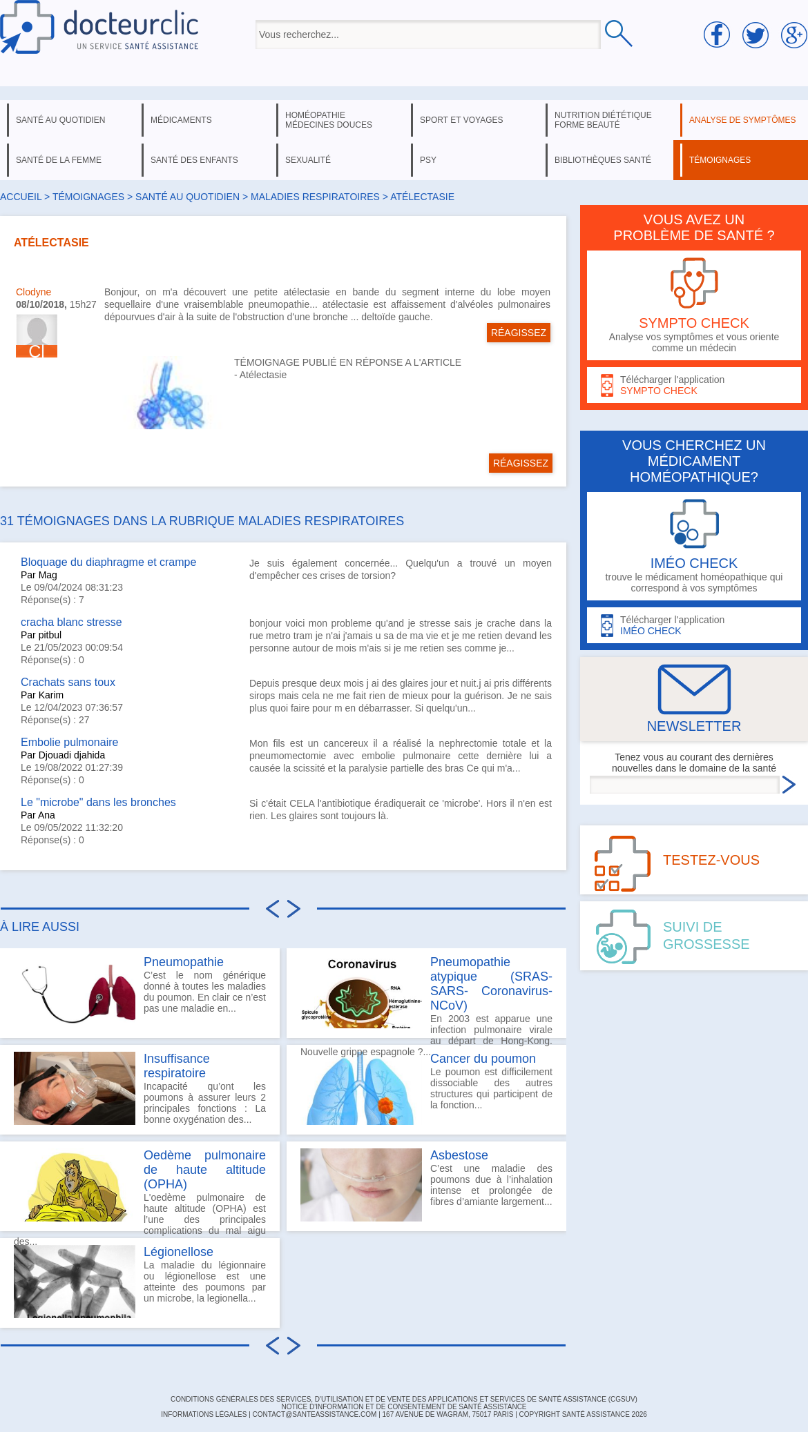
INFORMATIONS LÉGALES (204, 1414)
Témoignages (88, 196)
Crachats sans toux (68, 682)
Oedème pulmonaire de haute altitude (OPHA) (205, 1169)
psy (428, 160)
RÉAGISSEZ (518, 332)
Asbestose (459, 1155)
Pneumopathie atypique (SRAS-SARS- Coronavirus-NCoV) (491, 983)
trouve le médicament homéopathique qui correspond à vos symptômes (694, 546)
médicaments (181, 120)
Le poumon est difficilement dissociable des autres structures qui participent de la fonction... (426, 1088)
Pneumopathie (184, 962)
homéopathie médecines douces (328, 120)
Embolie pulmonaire (69, 742)
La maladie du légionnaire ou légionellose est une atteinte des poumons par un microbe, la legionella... (140, 1281)
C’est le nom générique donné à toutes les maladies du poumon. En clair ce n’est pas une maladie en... (140, 991)
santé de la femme (59, 160)
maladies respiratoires (315, 196)
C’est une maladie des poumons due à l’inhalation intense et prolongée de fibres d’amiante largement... (426, 1185)
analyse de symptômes (742, 120)
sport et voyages (461, 120)
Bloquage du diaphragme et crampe (108, 562)
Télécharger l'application (694, 385)
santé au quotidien (60, 120)
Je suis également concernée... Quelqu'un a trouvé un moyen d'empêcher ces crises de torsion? (400, 569)
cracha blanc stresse (71, 622)
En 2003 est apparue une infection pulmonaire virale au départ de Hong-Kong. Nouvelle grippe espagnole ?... (426, 996)
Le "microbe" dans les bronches (98, 802)
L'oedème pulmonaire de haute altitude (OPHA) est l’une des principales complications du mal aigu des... (140, 1189)
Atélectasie (263, 374)
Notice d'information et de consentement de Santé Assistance (403, 1407)
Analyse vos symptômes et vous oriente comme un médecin (694, 305)
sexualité (308, 160)
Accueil (20, 196)
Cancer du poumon (483, 1059)
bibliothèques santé (603, 160)
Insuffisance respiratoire (177, 1066)
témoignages (720, 160)
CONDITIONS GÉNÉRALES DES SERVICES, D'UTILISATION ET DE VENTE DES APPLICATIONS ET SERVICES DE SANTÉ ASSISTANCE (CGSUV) (404, 1399)
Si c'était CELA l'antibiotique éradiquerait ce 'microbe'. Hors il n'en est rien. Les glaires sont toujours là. (400, 809)
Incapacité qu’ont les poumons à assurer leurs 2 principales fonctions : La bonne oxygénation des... (140, 1088)
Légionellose (178, 1252)
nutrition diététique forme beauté (603, 120)
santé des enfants (194, 160)
